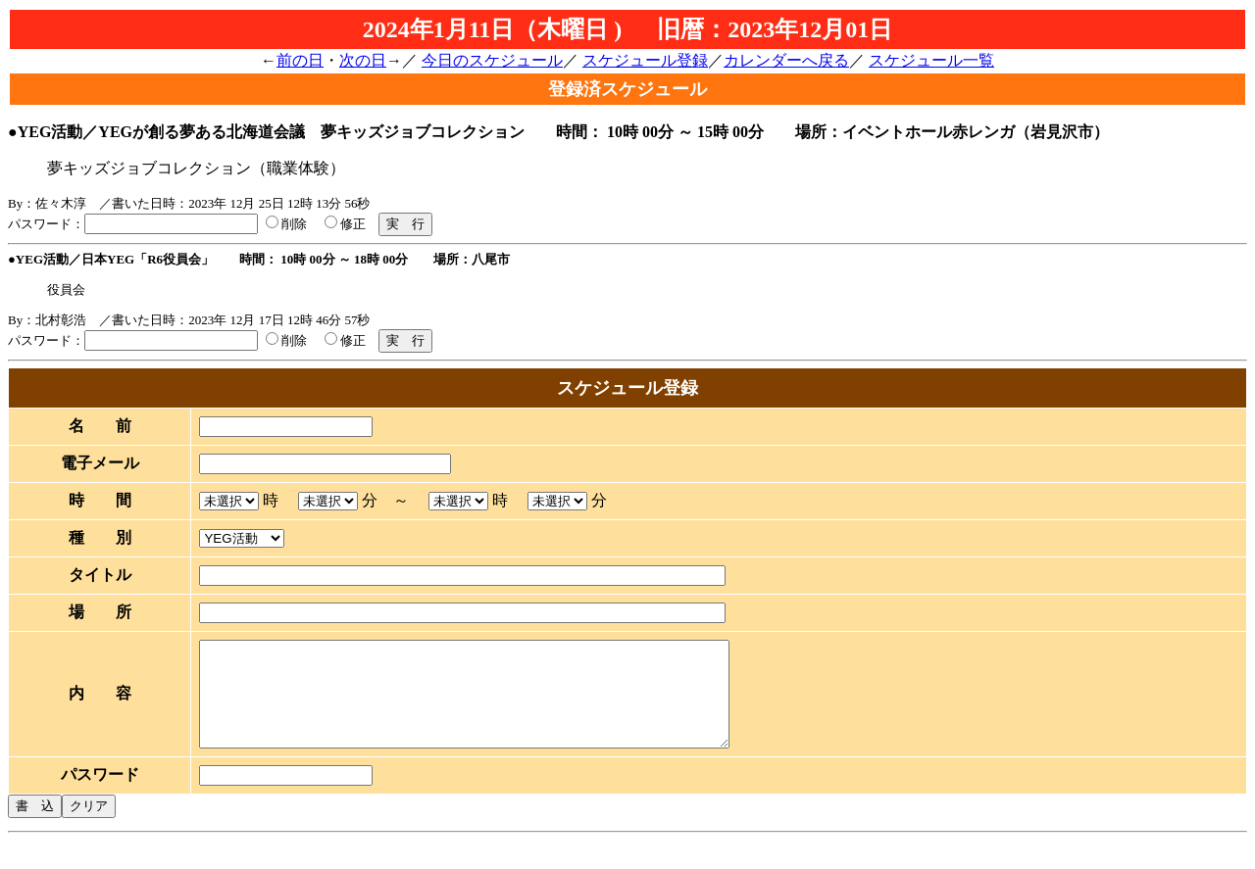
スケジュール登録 (645, 60)
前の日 (300, 60)
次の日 (362, 60)
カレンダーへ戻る (786, 60)
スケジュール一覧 (931, 60)
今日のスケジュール (492, 60)
